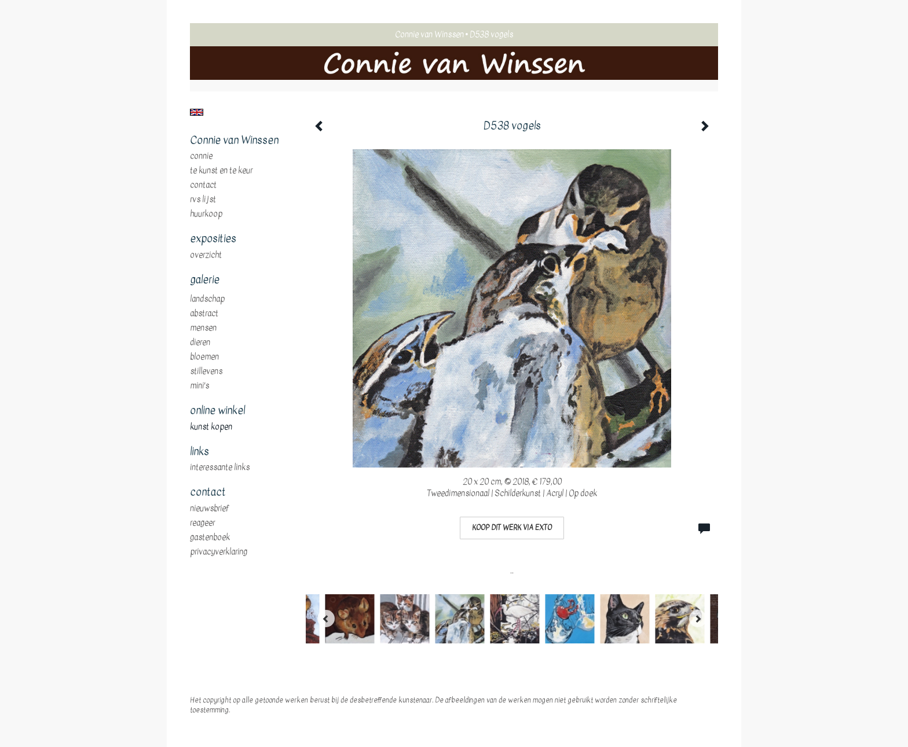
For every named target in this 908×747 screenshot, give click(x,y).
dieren (200, 342)
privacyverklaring (218, 552)
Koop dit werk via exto (512, 527)
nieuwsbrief (209, 508)
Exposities (213, 238)
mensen (203, 328)
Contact (203, 185)
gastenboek (210, 537)
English (196, 112)
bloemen (204, 357)
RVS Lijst (203, 199)
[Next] (697, 618)
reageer (202, 523)
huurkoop (206, 214)
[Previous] (326, 618)
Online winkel (217, 410)
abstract (204, 313)
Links (199, 451)
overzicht (206, 255)
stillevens (206, 371)
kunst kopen (211, 427)
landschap (207, 299)
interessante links (220, 467)
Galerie (204, 280)
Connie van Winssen (429, 34)
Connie (201, 156)
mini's (199, 386)
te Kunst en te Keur (221, 170)
